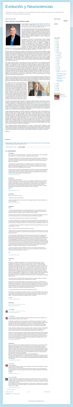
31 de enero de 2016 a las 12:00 (14, 360)
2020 (56, 44)
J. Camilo (10, 309)
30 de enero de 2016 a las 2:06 (14, 174)
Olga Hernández (11, 377)
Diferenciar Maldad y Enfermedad (60, 81)
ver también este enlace (41, 49)
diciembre (58, 52)
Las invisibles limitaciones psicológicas (60, 76)
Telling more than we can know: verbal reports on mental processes (35, 25)
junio (57, 61)
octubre (57, 55)
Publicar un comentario (11, 389)
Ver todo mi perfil (63, 96)
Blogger (43, 401)
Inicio (29, 391)
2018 (56, 47)
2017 (56, 49)
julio (57, 60)
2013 (56, 86)
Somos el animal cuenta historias (12, 111)
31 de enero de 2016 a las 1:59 (14, 339)
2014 (56, 85)
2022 (56, 41)
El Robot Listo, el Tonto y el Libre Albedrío (61, 78)
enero (57, 69)
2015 (56, 83)
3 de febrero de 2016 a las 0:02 (14, 387)
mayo (57, 63)
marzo (57, 66)
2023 (56, 39)
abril (57, 64)
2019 (56, 46)
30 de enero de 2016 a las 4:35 (14, 254)
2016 (56, 50)
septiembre (58, 57)
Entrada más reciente (9, 391)
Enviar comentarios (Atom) (15, 393)
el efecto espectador (13, 67)
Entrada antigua (47, 391)
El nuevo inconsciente (9, 49)
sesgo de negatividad (31, 117)
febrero (57, 68)
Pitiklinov (10, 363)
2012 (56, 88)
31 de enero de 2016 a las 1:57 (14, 312)
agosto (57, 58)
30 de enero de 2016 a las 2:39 (14, 202)
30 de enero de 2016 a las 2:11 (14, 190)
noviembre (58, 53)
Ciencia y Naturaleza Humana (61, 73)
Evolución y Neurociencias (29, 6)
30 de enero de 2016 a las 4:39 (14, 305)
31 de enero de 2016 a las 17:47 (14, 373)
